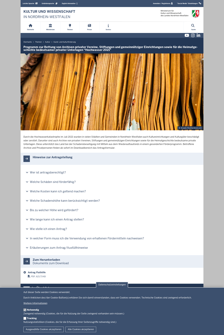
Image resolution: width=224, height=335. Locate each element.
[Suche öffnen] (193, 27)
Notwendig (33, 309)
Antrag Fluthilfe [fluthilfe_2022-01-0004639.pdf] (37, 272)
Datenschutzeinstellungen (112, 284)
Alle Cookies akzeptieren (81, 329)
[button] (189, 3)
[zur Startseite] (49, 14)
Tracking (32, 318)
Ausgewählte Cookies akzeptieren (43, 329)
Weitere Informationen (35, 303)
